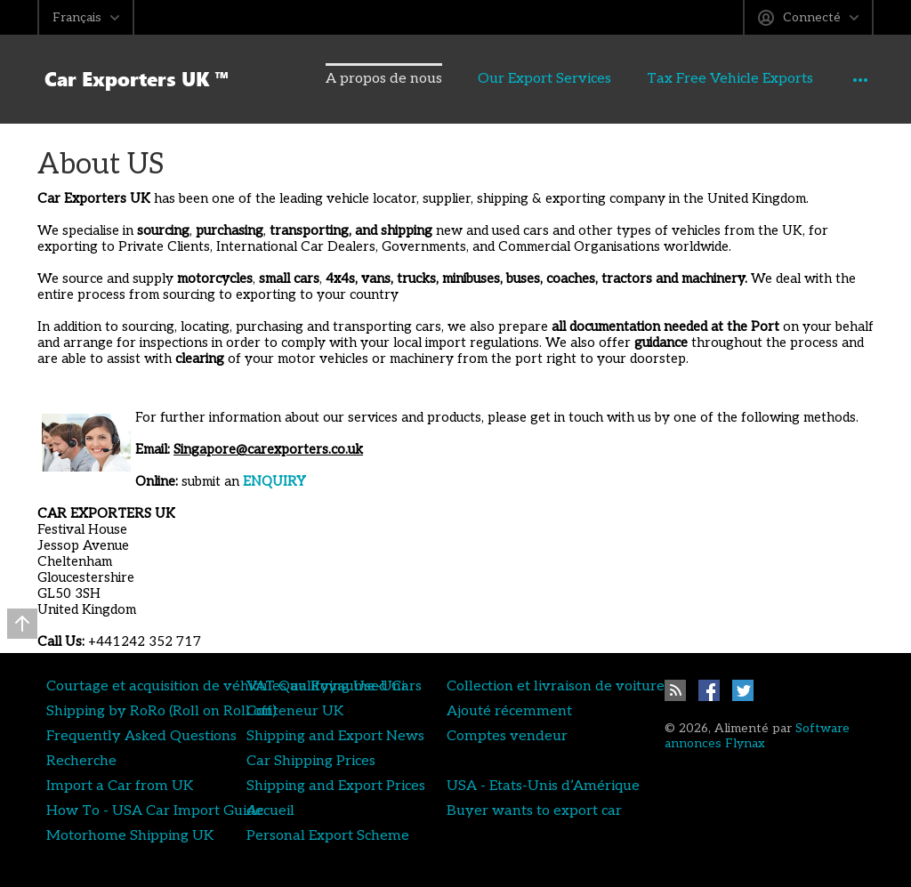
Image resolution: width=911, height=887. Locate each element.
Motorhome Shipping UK (130, 835)
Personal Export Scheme (327, 835)
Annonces (842, 78)
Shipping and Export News (335, 736)
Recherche (81, 761)
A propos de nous (344, 78)
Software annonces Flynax (757, 736)
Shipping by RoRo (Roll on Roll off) (161, 711)
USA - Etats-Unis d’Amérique (543, 785)
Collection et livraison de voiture (556, 686)
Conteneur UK (294, 711)
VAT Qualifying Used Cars (334, 686)
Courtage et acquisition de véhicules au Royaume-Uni (225, 686)
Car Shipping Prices (310, 761)
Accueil (270, 810)
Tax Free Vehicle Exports (691, 78)
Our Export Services (505, 78)
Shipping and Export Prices (335, 785)
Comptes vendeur (507, 736)
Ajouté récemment (509, 711)
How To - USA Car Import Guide (154, 810)
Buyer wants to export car (534, 810)
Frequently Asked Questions (141, 736)
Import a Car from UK (119, 785)
